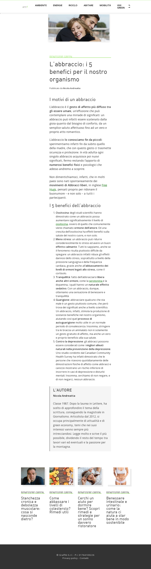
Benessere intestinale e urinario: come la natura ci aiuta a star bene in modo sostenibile (117, 511)
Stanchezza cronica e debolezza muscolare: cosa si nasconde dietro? (30, 509)
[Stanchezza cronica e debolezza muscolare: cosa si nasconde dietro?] (33, 486)
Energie (57, 5)
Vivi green (121, 6)
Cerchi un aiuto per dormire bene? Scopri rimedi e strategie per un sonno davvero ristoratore (89, 512)
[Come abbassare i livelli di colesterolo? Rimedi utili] (61, 486)
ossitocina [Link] (62, 224)
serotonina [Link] (96, 281)
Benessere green (60, 56)
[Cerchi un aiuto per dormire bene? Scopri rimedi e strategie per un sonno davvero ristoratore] (90, 486)
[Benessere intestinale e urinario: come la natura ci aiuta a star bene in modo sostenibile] (118, 486)
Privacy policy (70, 558)
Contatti (84, 558)
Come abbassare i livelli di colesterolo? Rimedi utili (59, 505)
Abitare (88, 5)
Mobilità (105, 5)
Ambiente (41, 5)
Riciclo (73, 5)
